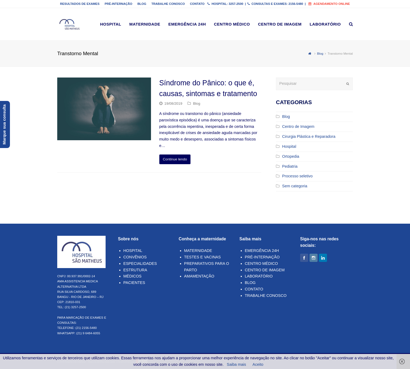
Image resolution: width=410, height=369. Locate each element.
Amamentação (199, 276)
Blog (196, 103)
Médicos (132, 276)
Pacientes (134, 282)
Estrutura (135, 270)
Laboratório (259, 276)
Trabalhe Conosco (266, 295)
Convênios (135, 257)
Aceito (258, 364)
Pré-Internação (262, 257)
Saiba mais (236, 364)
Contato (254, 289)
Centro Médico (261, 263)
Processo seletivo (297, 176)
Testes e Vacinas (202, 257)
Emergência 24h (262, 250)
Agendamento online (329, 3)
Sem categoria (294, 186)
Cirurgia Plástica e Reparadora (308, 136)
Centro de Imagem (298, 126)
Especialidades (140, 263)
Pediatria (289, 166)
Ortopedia (290, 156)
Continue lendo (175, 159)
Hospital (289, 146)
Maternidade (198, 250)
